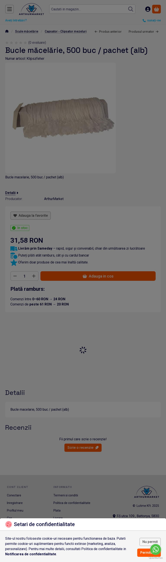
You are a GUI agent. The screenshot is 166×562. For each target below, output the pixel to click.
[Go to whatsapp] (155, 549)
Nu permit (150, 542)
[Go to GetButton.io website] (156, 557)
